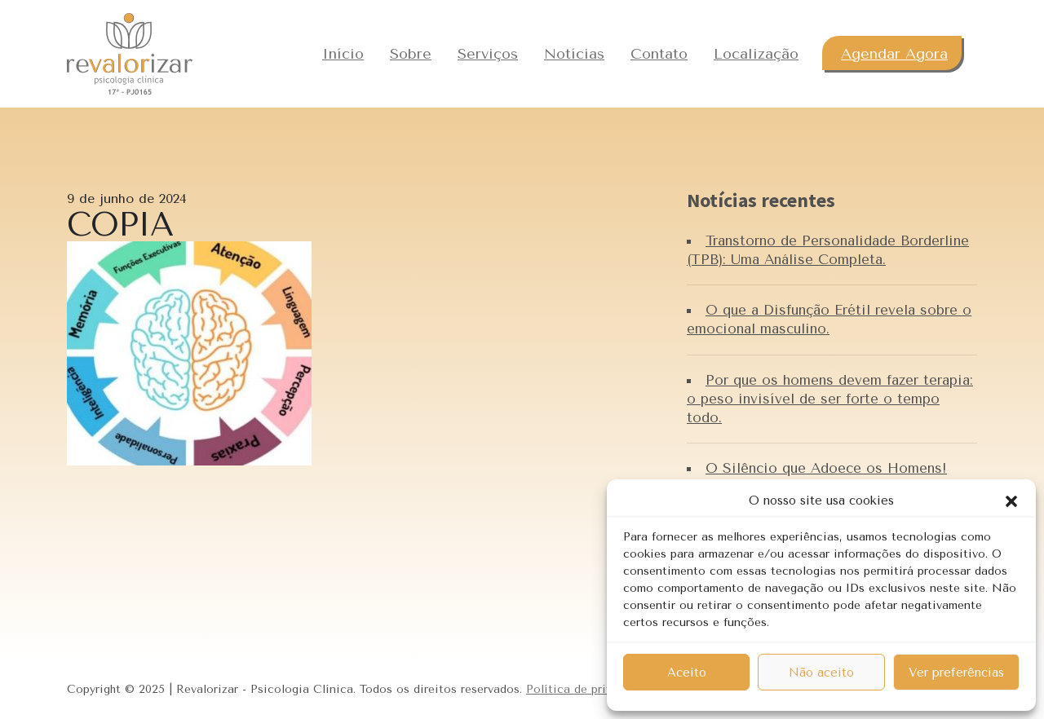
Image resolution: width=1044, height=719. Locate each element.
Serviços (488, 54)
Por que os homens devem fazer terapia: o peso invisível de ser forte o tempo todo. (830, 399)
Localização (756, 54)
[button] (1011, 500)
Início (343, 54)
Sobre (410, 54)
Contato (659, 54)
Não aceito (821, 672)
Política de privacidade (590, 689)
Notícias (574, 54)
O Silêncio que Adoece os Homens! (826, 468)
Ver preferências (956, 672)
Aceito (686, 672)
